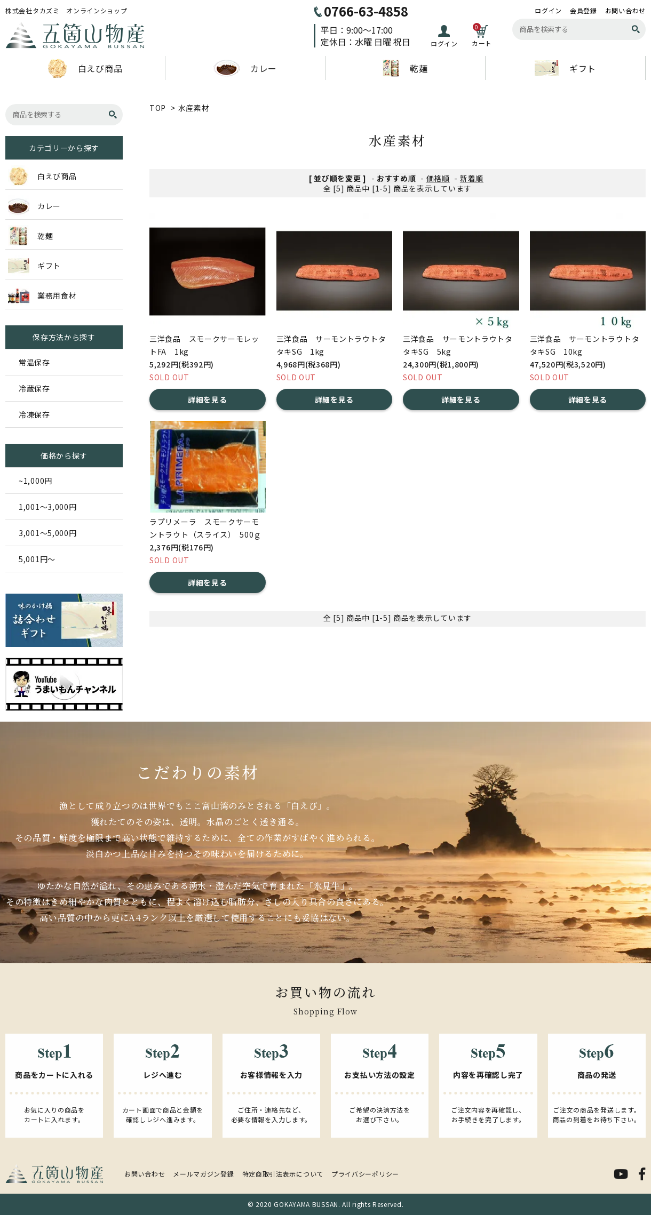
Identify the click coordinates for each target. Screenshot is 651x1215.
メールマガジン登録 (203, 1173)
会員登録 (583, 10)
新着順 (471, 178)
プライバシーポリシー (365, 1173)
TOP (157, 107)
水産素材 (194, 107)
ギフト (565, 68)
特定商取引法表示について (282, 1173)
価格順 (438, 178)
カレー (245, 68)
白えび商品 (85, 68)
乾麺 (405, 68)
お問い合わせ (625, 10)
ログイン (548, 10)
